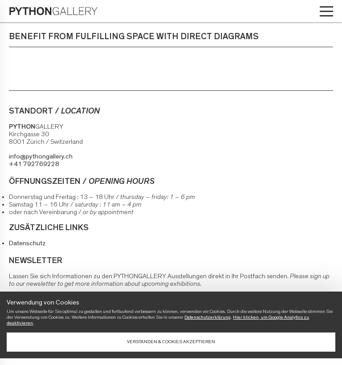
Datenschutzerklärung (207, 317)
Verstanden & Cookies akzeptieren (171, 341)
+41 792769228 (34, 164)
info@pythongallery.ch (41, 156)
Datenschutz (27, 243)
